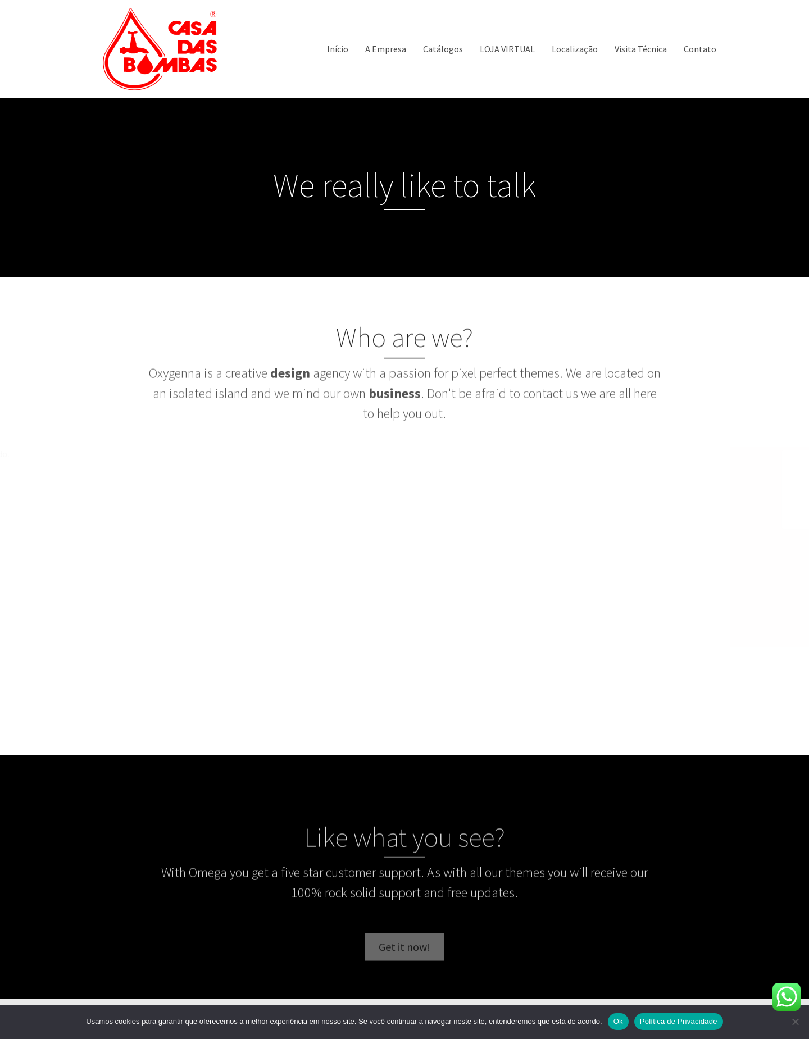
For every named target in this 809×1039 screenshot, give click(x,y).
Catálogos (443, 48)
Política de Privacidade (678, 1021)
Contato (700, 48)
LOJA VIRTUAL (507, 48)
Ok (618, 1021)
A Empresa (385, 48)
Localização (575, 48)
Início (337, 48)
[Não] (795, 1021)
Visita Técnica (641, 48)
